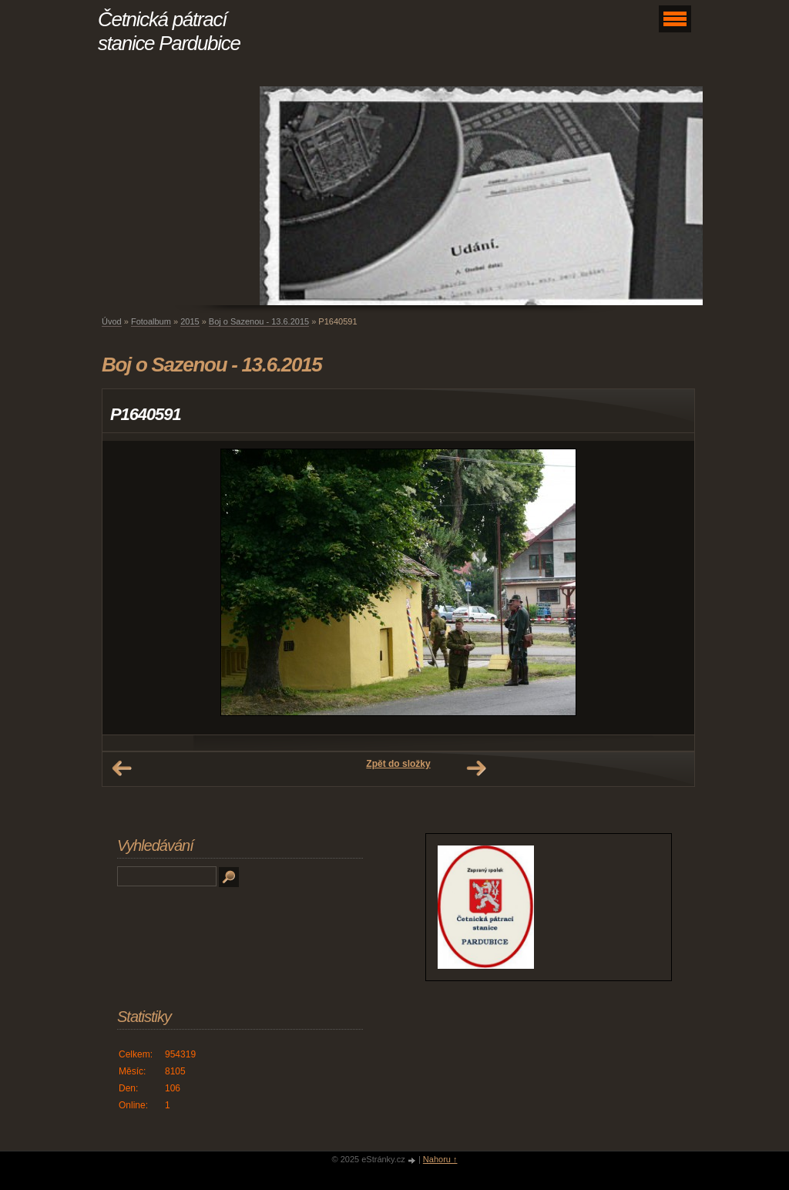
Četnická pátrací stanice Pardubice (169, 31)
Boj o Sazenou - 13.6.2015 (259, 321)
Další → (476, 768)
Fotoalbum (151, 321)
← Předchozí (121, 768)
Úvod (112, 321)
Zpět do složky (398, 763)
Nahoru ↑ (440, 1159)
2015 (189, 321)
